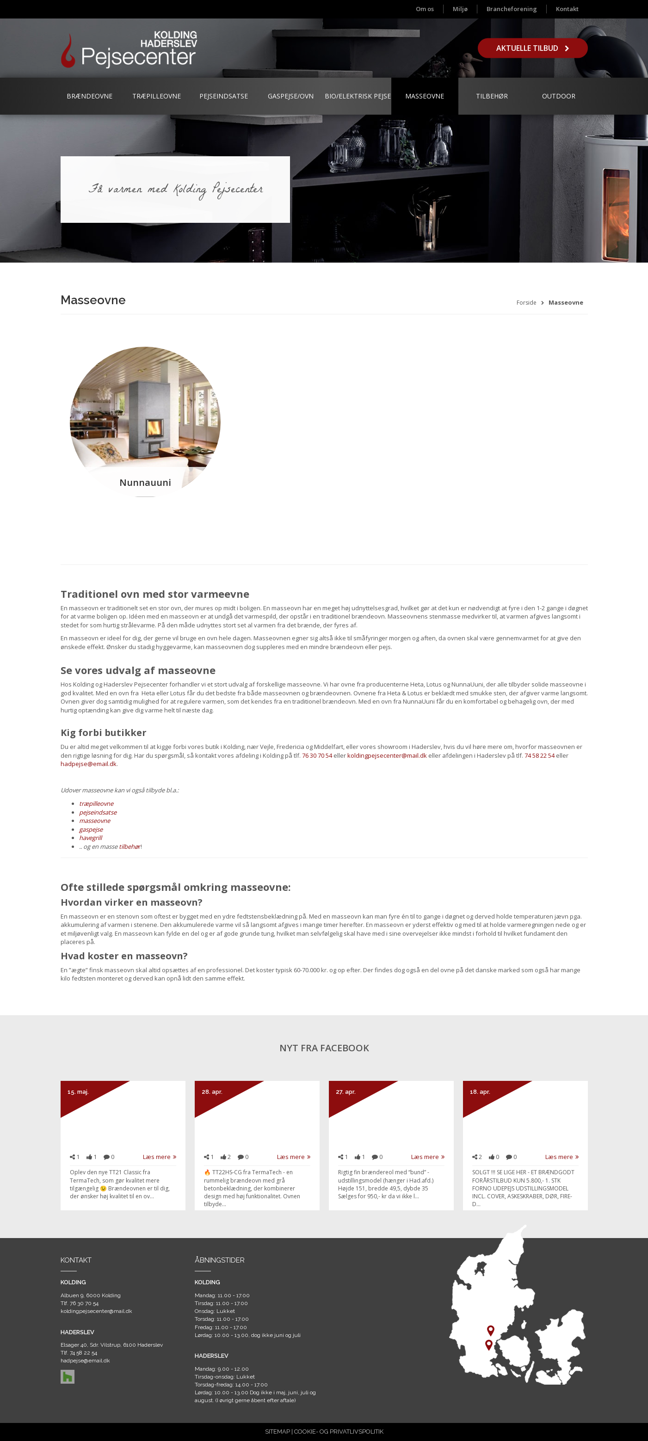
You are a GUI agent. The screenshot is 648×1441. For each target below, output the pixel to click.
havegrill (90, 838)
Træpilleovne (156, 96)
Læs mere (159, 1157)
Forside (527, 303)
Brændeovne (89, 96)
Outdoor (558, 96)
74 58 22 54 (540, 755)
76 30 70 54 (317, 755)
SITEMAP (277, 1431)
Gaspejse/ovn (291, 96)
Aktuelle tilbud (532, 48)
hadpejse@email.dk (89, 764)
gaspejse (91, 829)
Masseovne (424, 96)
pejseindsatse (98, 812)
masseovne (94, 820)
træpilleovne (96, 803)
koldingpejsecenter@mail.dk (387, 755)
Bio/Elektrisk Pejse (358, 96)
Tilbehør (492, 96)
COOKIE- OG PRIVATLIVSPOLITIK (338, 1431)
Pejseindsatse (223, 96)
